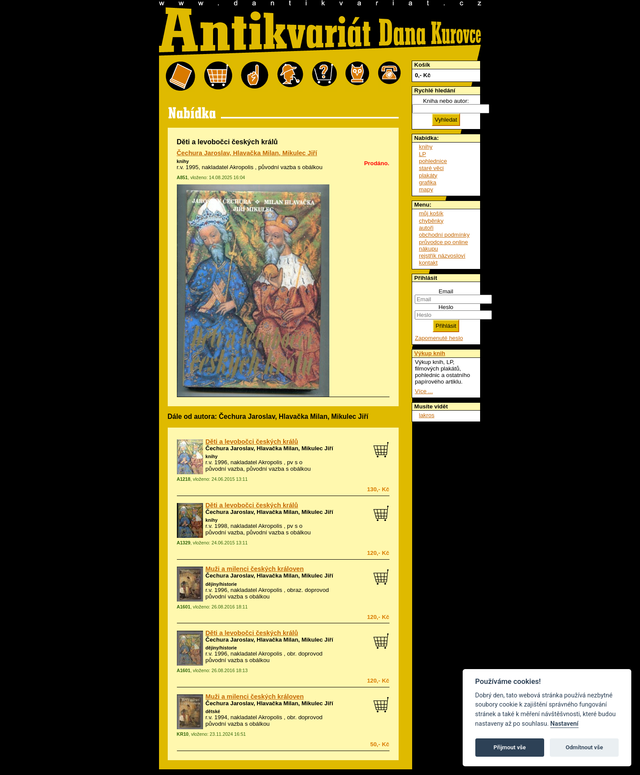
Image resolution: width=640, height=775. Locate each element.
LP (422, 154)
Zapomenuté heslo (439, 338)
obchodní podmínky (444, 234)
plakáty (428, 175)
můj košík (431, 213)
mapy (426, 189)
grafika (428, 182)
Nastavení (564, 723)
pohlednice (433, 161)
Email (446, 291)
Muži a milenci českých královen (255, 568)
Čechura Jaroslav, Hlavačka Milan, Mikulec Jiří (247, 153)
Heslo (445, 307)
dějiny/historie (221, 584)
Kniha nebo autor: (446, 101)
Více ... (424, 391)
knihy (183, 161)
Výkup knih (429, 353)
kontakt (428, 262)
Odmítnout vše (584, 747)
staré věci (431, 168)
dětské (213, 711)
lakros (427, 415)
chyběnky (431, 221)
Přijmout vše (510, 747)
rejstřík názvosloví (442, 255)
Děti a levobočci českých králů (252, 441)
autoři (426, 227)
